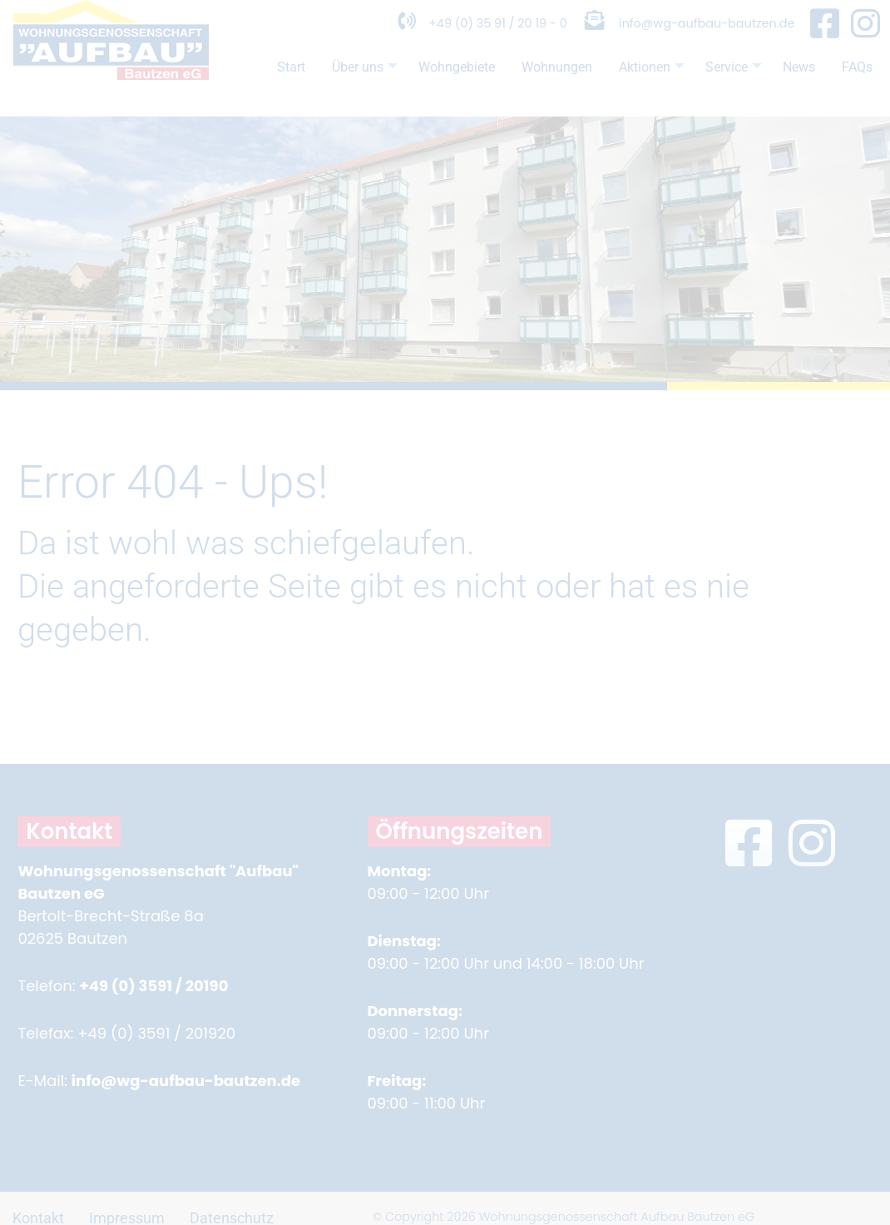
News (793, 81)
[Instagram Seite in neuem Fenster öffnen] (865, 37)
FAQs (239, 113)
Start (238, 81)
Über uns (319, 84)
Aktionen (634, 84)
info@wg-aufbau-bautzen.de (695, 36)
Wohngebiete (419, 81)
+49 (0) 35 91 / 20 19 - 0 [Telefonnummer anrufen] (443, 36)
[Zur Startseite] (111, 103)
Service (723, 84)
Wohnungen (530, 81)
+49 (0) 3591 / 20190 (153, 985)
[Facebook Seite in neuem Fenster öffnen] (824, 37)
